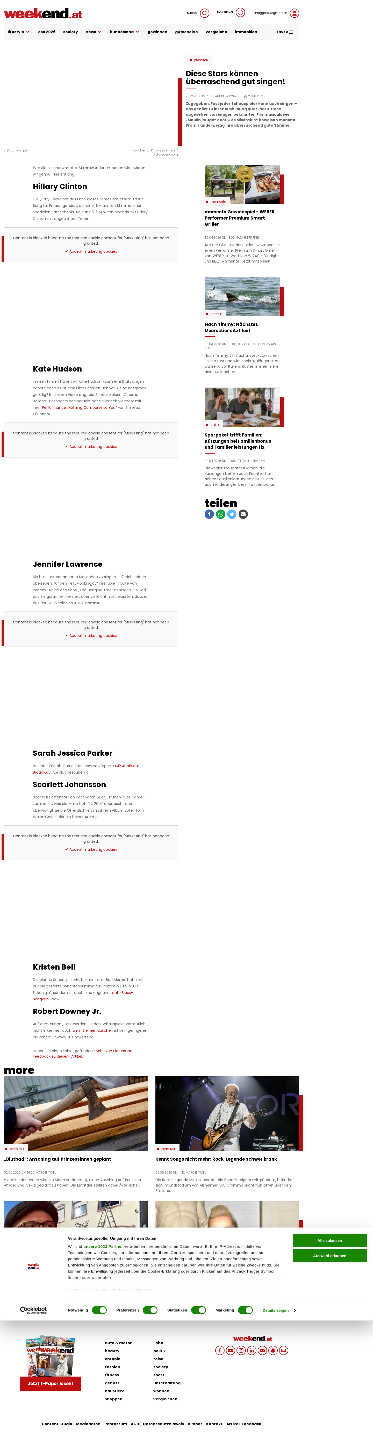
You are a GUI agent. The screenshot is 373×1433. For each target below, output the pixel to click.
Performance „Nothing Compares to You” (79, 407)
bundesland (125, 32)
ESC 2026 (46, 31)
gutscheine (186, 31)
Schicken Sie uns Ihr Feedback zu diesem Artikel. (82, 1053)
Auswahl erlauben (329, 1368)
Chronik (216, 314)
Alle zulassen (329, 1353)
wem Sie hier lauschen (93, 1030)
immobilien (246, 31)
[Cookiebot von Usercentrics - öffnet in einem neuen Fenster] (33, 1423)
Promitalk (201, 60)
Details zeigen (275, 1423)
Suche (198, 13)
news (94, 32)
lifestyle (19, 32)
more (285, 31)
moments (218, 202)
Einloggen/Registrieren (276, 13)
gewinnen (157, 31)
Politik (215, 425)
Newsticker (231, 12)
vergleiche (216, 31)
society (70, 31)
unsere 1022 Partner (103, 1359)
